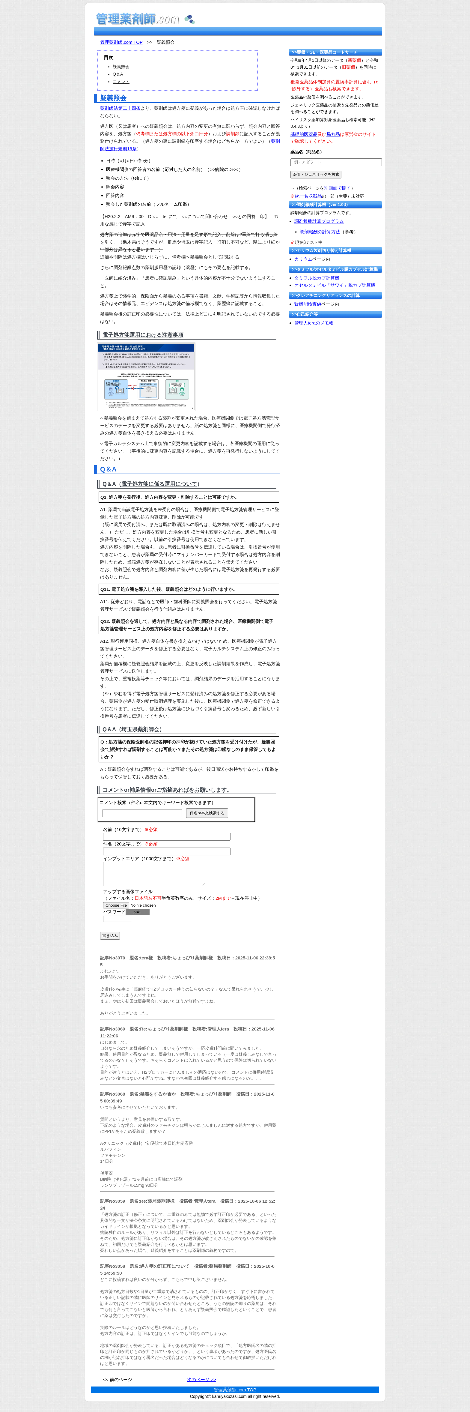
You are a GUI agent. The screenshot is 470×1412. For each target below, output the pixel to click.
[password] (117, 923)
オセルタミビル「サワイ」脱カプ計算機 (334, 285)
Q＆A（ (112, 484)
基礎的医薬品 (303, 134)
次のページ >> (201, 1384)
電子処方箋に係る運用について (159, 484)
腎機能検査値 (307, 304)
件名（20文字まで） (130, 843)
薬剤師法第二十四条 (120, 108)
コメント (121, 81)
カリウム (303, 259)
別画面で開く (337, 187)
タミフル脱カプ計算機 (316, 277)
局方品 (333, 134)
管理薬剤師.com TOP (121, 42)
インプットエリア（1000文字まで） (146, 858)
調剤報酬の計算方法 (320, 231)
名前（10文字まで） (130, 829)
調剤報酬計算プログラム (319, 221)
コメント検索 (113, 802)
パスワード (126, 916)
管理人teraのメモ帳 (314, 322)
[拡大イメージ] (146, 376)
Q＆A (118, 74)
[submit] (315, 174)
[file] (141, 910)
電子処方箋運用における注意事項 (143, 335)
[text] (336, 162)
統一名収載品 (308, 196)
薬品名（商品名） (307, 151)
